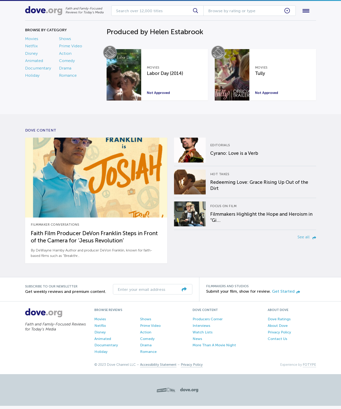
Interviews (201, 329)
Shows (65, 39)
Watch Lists (202, 335)
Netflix (31, 47)
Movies (31, 39)
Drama (65, 69)
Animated (34, 62)
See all (307, 240)
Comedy (67, 62)
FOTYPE (309, 368)
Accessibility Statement (158, 368)
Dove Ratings (279, 322)
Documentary (38, 69)
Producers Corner (208, 322)
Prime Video (70, 47)
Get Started (286, 294)
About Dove (278, 329)
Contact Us (277, 342)
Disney (31, 54)
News (197, 342)
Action (65, 54)
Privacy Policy (279, 335)
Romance (68, 76)
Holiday (32, 76)
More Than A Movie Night (214, 348)
